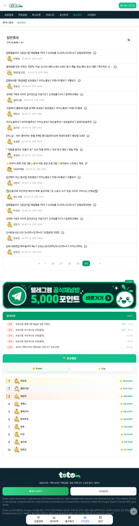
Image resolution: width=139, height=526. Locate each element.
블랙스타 (24, 411)
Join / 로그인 (128, 5)
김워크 (23, 449)
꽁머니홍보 (8, 22)
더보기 (129, 315)
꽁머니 (97, 482)
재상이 (23, 396)
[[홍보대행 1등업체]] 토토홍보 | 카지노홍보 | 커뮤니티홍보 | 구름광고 (41, 80)
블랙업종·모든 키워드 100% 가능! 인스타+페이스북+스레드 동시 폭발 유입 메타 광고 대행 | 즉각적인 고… (59, 66)
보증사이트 (43, 482)
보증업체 (9, 15)
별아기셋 (24, 388)
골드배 (23, 441)
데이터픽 (54, 519)
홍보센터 (77, 15)
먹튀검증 (22, 15)
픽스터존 (36, 15)
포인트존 (64, 15)
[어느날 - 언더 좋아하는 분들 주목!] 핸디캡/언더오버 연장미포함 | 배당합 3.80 (45, 135)
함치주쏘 (24, 419)
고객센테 (85, 519)
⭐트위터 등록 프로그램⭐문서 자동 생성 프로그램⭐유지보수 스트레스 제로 (44, 163)
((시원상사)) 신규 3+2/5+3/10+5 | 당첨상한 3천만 (32, 232)
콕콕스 (23, 403)
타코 (22, 434)
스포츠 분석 (87, 482)
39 (77, 263)
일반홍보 (21, 22)
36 (52, 263)
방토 (22, 426)
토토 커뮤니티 (75, 482)
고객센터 (91, 15)
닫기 (100, 519)
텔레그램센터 (35, 491)
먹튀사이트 (54, 482)
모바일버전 (103, 491)
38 (69, 263)
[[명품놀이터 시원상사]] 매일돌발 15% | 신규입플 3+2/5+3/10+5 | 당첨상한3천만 (48, 53)
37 (61, 263)
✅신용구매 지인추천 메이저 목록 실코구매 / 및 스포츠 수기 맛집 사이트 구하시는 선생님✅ (52, 191)
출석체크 (69, 519)
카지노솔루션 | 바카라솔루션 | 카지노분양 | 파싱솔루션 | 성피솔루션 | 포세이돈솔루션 (49, 122)
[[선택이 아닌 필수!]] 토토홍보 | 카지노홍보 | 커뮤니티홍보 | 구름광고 (41, 177)
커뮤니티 (50, 15)
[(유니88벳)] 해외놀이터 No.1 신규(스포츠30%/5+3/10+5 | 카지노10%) (44, 246)
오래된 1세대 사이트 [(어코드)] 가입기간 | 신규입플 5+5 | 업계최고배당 (42, 94)
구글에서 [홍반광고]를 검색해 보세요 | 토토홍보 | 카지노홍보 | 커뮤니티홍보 (44, 108)
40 (87, 263)
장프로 (23, 380)
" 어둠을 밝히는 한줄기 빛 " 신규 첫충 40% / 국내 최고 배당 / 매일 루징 (42, 149)
